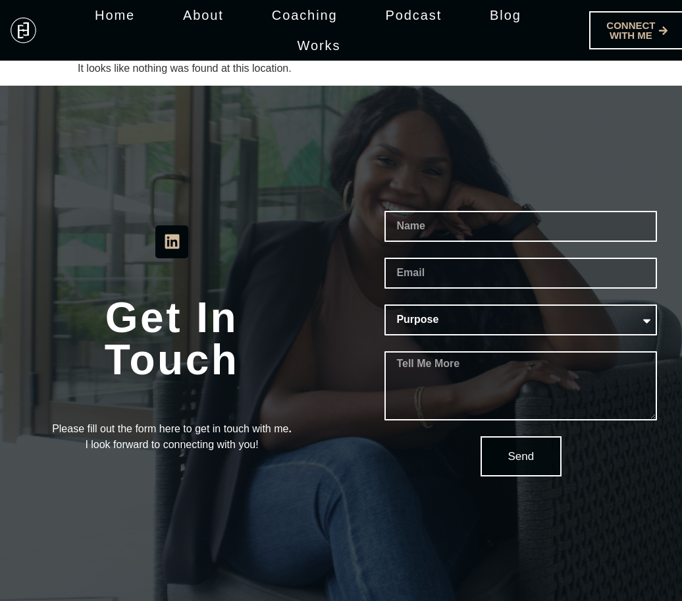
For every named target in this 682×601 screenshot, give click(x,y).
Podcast (414, 15)
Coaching (305, 15)
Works (319, 45)
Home (115, 15)
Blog (505, 15)
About (203, 15)
